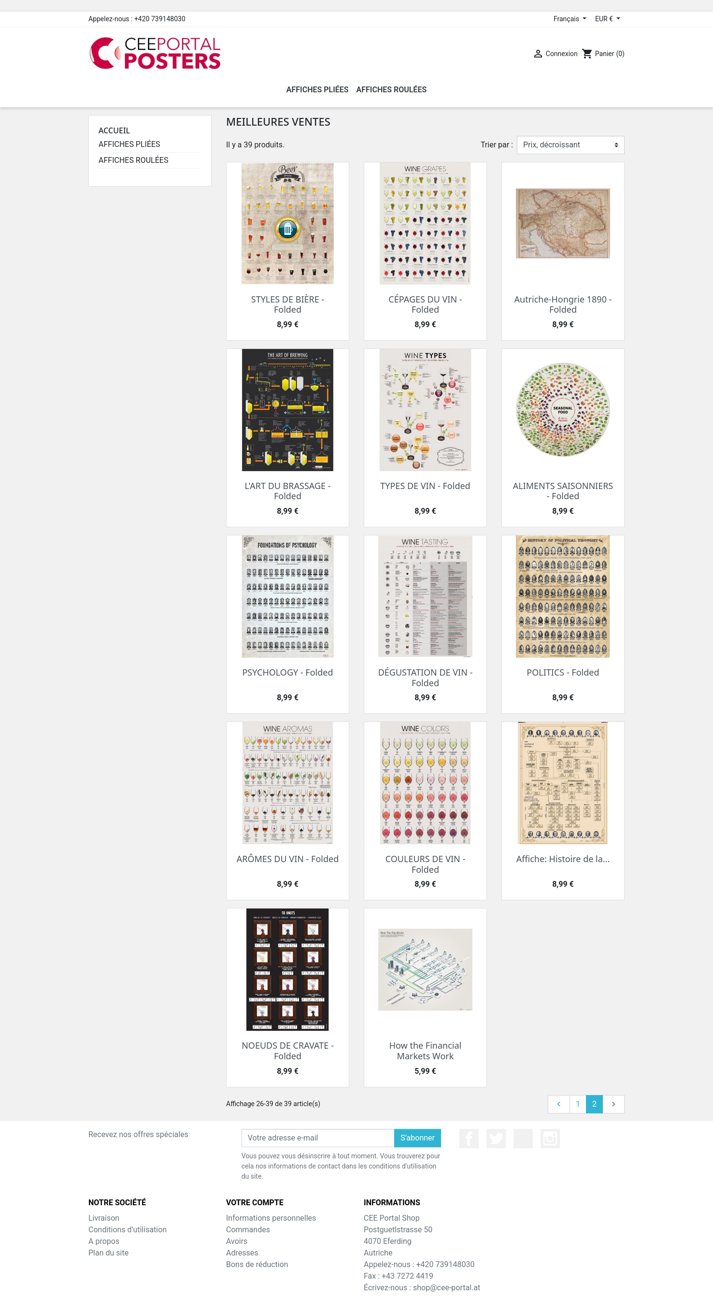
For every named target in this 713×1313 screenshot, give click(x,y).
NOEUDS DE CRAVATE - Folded (288, 1050)
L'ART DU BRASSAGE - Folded (287, 491)
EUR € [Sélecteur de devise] (604, 19)
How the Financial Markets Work (425, 1050)
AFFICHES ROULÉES (133, 160)
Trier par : (497, 144)
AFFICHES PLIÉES (129, 144)
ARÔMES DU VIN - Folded (288, 859)
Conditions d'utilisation (127, 1229)
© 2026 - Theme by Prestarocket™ (356, 1299)
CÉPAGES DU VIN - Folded (425, 304)
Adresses (242, 1252)
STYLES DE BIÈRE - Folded (287, 304)
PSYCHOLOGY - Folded (287, 672)
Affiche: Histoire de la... (563, 859)
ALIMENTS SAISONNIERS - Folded (563, 491)
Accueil (114, 130)
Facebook (469, 1138)
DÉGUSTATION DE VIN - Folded (425, 677)
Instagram (550, 1138)
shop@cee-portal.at (446, 1287)
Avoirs (236, 1241)
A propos (103, 1241)
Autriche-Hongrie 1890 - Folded (563, 304)
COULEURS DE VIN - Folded (425, 864)
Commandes (248, 1229)
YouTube (523, 1138)
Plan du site (108, 1252)
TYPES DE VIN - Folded (425, 485)
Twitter (496, 1138)
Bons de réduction (257, 1264)
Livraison (103, 1218)
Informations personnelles (271, 1218)
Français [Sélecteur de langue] (567, 19)
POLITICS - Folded (563, 672)
